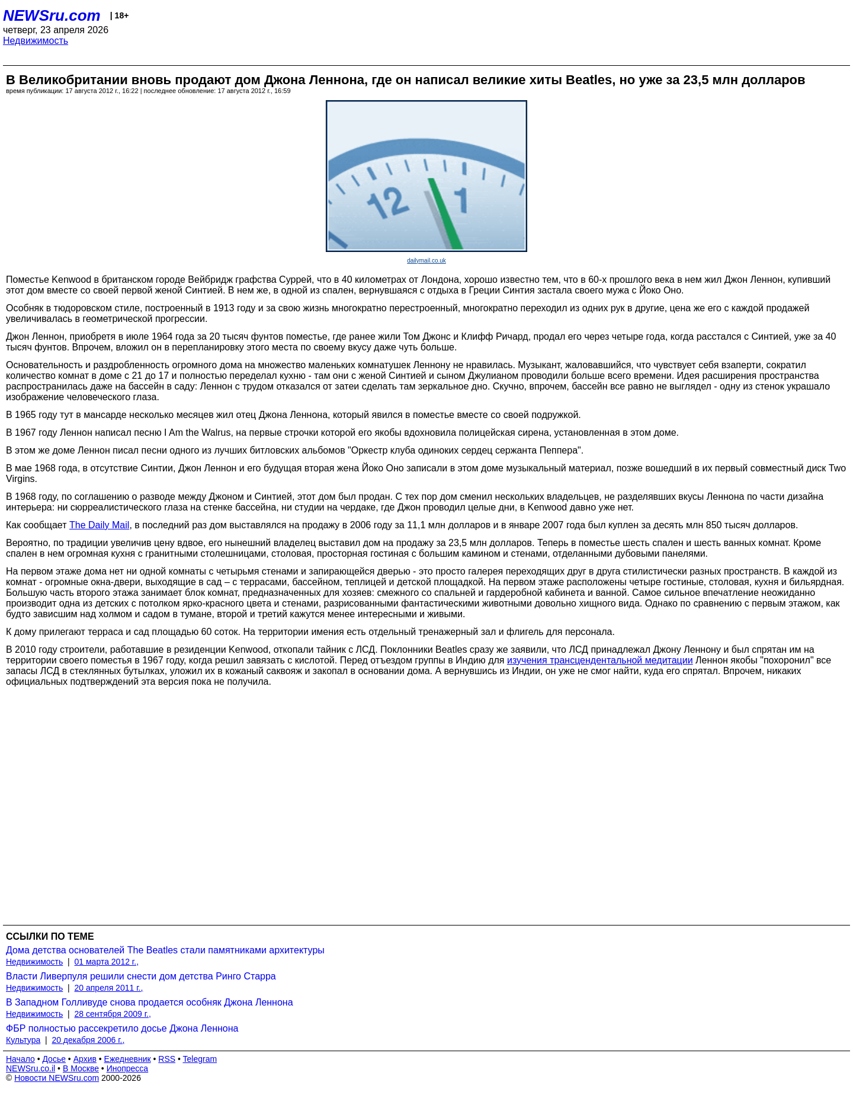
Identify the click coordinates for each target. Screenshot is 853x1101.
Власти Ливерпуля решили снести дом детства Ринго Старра (141, 976)
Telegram (200, 1059)
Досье (54, 1059)
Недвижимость (35, 41)
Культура (23, 1040)
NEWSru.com (52, 15)
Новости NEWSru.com (56, 1078)
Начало (20, 1059)
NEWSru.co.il (30, 1068)
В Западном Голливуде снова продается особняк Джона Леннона (149, 1002)
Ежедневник (127, 1059)
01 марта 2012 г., (107, 961)
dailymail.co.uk (426, 260)
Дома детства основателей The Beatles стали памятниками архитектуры (165, 950)
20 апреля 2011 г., (109, 988)
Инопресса (128, 1068)
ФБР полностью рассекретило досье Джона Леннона (122, 1028)
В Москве (81, 1068)
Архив (85, 1059)
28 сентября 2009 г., (113, 1014)
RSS (166, 1059)
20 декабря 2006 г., (88, 1040)
